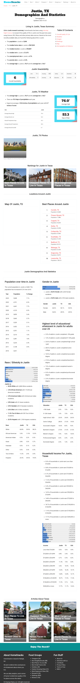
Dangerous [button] (58, 2)
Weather (59, 37)
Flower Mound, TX (57, 215)
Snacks (12, 2)
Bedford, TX (55, 242)
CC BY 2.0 (23, 158)
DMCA (59, 669)
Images (59, 39)
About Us (73, 2)
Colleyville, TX (56, 231)
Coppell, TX (55, 221)
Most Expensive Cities (39, 671)
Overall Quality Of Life (63, 34)
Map (58, 44)
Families (34, 667)
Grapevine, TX (56, 253)
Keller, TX (54, 226)
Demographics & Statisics (65, 46)
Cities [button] (26, 2)
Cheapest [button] (44, 2)
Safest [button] (37, 2)
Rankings (59, 41)
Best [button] (31, 2)
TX (9, 5)
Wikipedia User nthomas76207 (14, 158)
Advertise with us (62, 660)
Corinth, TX (55, 210)
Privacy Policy (61, 665)
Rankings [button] (66, 2)
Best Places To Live (38, 663)
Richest (34, 677)
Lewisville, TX (56, 258)
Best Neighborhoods (38, 660)
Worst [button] (51, 2)
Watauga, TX (55, 248)
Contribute (60, 663)
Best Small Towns (37, 665)
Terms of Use (61, 667)
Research (35, 673)
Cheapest (35, 658)
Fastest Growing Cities (39, 669)
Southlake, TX (56, 237)
